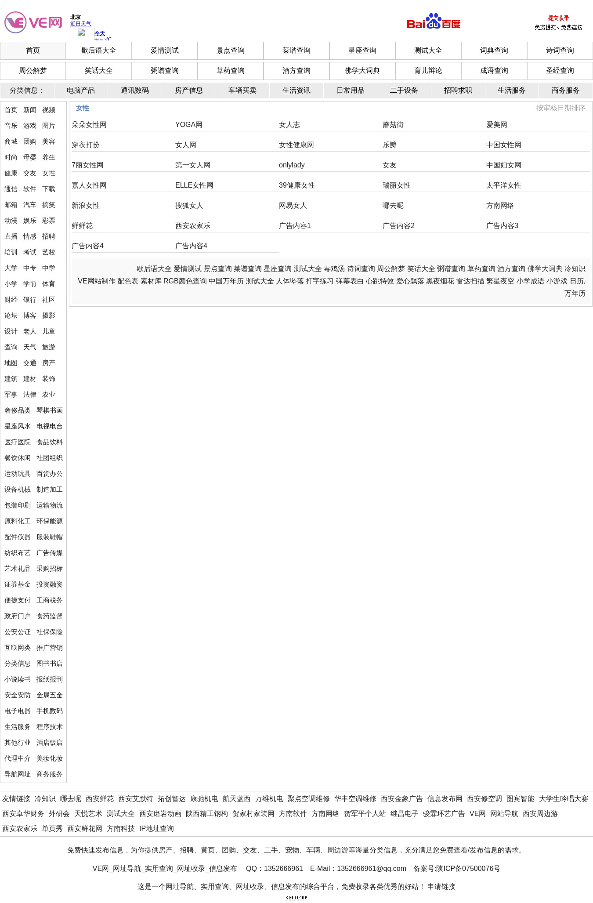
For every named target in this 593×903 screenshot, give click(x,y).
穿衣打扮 (86, 145)
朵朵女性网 (89, 124)
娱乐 (29, 220)
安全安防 (17, 695)
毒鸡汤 (334, 268)
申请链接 (441, 886)
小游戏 (557, 281)
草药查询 (231, 70)
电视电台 (49, 426)
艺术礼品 (17, 568)
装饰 (48, 378)
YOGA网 (188, 124)
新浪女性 (86, 205)
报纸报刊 (49, 679)
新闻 (29, 109)
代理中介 (17, 758)
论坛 (11, 315)
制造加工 (49, 489)
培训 (11, 252)
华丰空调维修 (355, 798)
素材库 (151, 281)
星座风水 (17, 426)
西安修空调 (484, 798)
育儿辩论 (428, 70)
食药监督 (49, 616)
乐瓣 (390, 145)
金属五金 (49, 695)
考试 (29, 252)
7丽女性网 (88, 165)
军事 (11, 394)
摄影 (48, 315)
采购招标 (49, 568)
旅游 (48, 347)
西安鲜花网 (84, 828)
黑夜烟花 (440, 281)
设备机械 (17, 489)
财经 (11, 299)
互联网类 (17, 647)
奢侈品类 (17, 410)
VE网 (478, 813)
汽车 (29, 204)
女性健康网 (296, 145)
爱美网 (496, 124)
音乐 (11, 125)
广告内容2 (399, 225)
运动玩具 (17, 473)
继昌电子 (405, 813)
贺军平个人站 (365, 813)
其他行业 (17, 742)
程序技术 (49, 726)
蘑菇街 (393, 124)
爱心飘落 (410, 281)
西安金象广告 (402, 798)
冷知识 (575, 268)
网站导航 (504, 813)
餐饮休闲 (17, 457)
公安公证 (17, 631)
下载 (48, 188)
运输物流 (49, 505)
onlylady (292, 165)
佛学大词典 (362, 70)
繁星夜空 (500, 281)
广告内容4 (88, 246)
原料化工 (17, 521)
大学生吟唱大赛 (563, 798)
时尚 (11, 157)
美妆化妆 (49, 758)
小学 (11, 283)
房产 (48, 362)
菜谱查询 (296, 50)
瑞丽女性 (397, 185)
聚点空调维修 (309, 798)
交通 (29, 362)
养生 (48, 157)
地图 (11, 362)
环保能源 (49, 521)
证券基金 (17, 584)
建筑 (11, 378)
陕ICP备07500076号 (468, 868)
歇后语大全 (98, 50)
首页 (33, 50)
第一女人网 (192, 165)
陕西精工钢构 (207, 813)
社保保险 (49, 631)
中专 (29, 268)
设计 (11, 331)
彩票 (48, 220)
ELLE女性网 (194, 185)
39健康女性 (297, 185)
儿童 (48, 331)
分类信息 (17, 663)
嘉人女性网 (89, 185)
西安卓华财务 (23, 813)
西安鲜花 (100, 798)
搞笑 (48, 204)
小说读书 (17, 679)
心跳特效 (380, 281)
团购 (29, 141)
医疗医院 (17, 442)
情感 (29, 236)
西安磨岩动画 (160, 813)
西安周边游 (540, 813)
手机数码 (49, 710)
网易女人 (293, 205)
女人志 (289, 124)
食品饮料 (49, 442)
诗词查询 (560, 50)
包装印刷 (17, 505)
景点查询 (231, 50)
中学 (48, 268)
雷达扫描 (470, 281)
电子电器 (17, 710)
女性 (48, 173)
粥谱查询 (165, 70)
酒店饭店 (49, 742)
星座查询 (362, 50)
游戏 (29, 125)
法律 (29, 394)
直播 (11, 236)
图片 (48, 125)
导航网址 (17, 774)
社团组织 (49, 457)
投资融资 (49, 584)
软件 (29, 188)
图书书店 (49, 663)
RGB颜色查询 (185, 281)
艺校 (48, 252)
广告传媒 (49, 552)
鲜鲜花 (82, 225)
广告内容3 (502, 225)
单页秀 (52, 828)
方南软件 (293, 813)
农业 (48, 394)
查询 (11, 347)
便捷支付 (17, 600)
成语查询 (494, 70)
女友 (390, 165)
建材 (29, 378)
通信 (11, 188)
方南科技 (121, 828)
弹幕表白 (350, 281)
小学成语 (531, 281)
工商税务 (49, 600)
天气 (29, 347)
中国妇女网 (503, 165)
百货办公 (49, 473)
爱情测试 (165, 50)
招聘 (48, 236)
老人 (29, 331)
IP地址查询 (156, 828)
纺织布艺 (17, 552)
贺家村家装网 (253, 813)
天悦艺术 (88, 813)
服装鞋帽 (49, 536)
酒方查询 (296, 70)
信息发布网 (445, 798)
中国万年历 (226, 281)
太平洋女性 (503, 185)
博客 (29, 315)
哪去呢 (393, 205)
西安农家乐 (192, 225)
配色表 (127, 281)
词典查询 (494, 50)
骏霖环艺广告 (444, 813)
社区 (48, 299)
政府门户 (17, 616)
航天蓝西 (237, 798)
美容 (48, 141)
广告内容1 (295, 225)
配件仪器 (17, 536)
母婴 (29, 157)
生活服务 (17, 726)
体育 (48, 283)
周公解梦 (33, 70)
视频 (48, 109)
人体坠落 (290, 281)
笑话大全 (99, 70)
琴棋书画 (49, 410)
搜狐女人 (189, 205)
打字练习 (320, 281)
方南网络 (500, 205)
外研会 (59, 813)
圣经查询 (560, 70)
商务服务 (49, 774)
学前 (29, 283)
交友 (29, 173)
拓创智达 (172, 798)
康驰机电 (204, 798)
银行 (29, 299)
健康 (11, 173)
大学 (11, 268)
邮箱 (11, 204)
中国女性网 (503, 145)
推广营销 (49, 647)
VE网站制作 (96, 281)
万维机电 (269, 798)
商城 (11, 141)
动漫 (11, 220)
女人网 (185, 145)
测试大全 (428, 50)
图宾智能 (520, 798)
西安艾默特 (135, 798)
